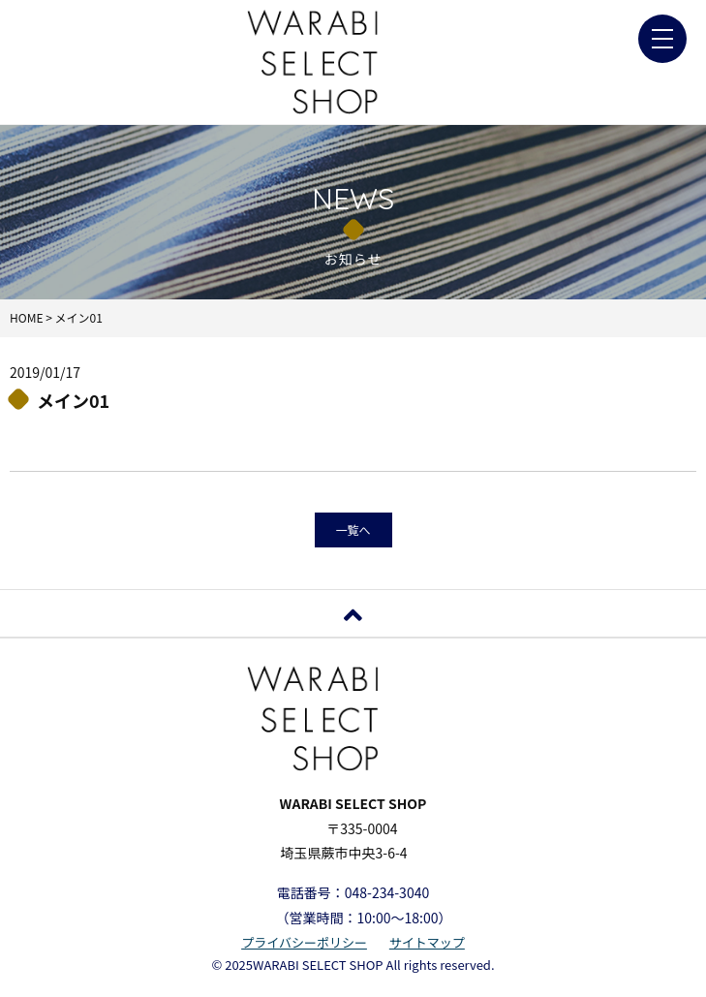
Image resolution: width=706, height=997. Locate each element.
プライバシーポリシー (304, 942)
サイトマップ (427, 942)
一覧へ (352, 529)
